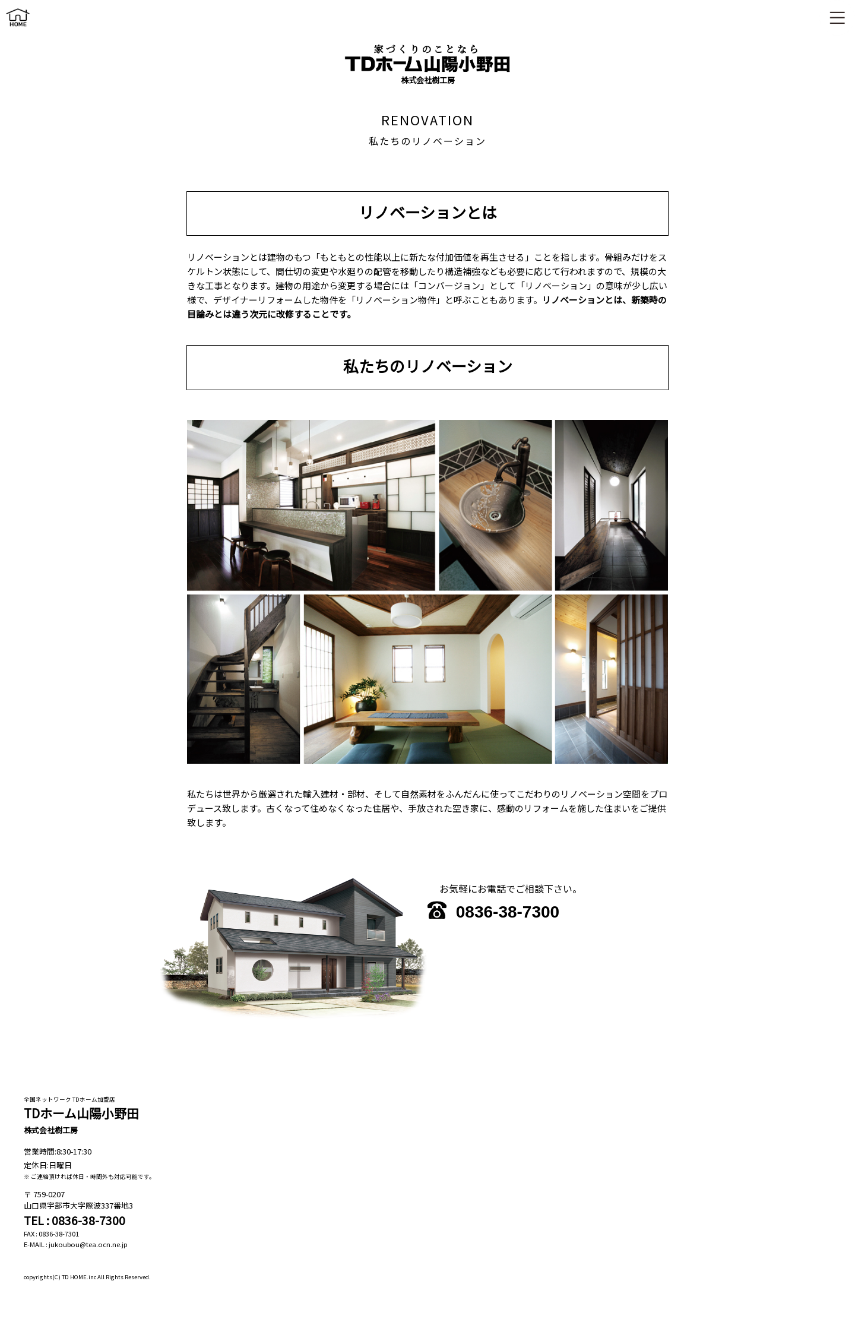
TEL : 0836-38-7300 (74, 1220)
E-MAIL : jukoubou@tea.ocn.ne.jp (76, 1244)
